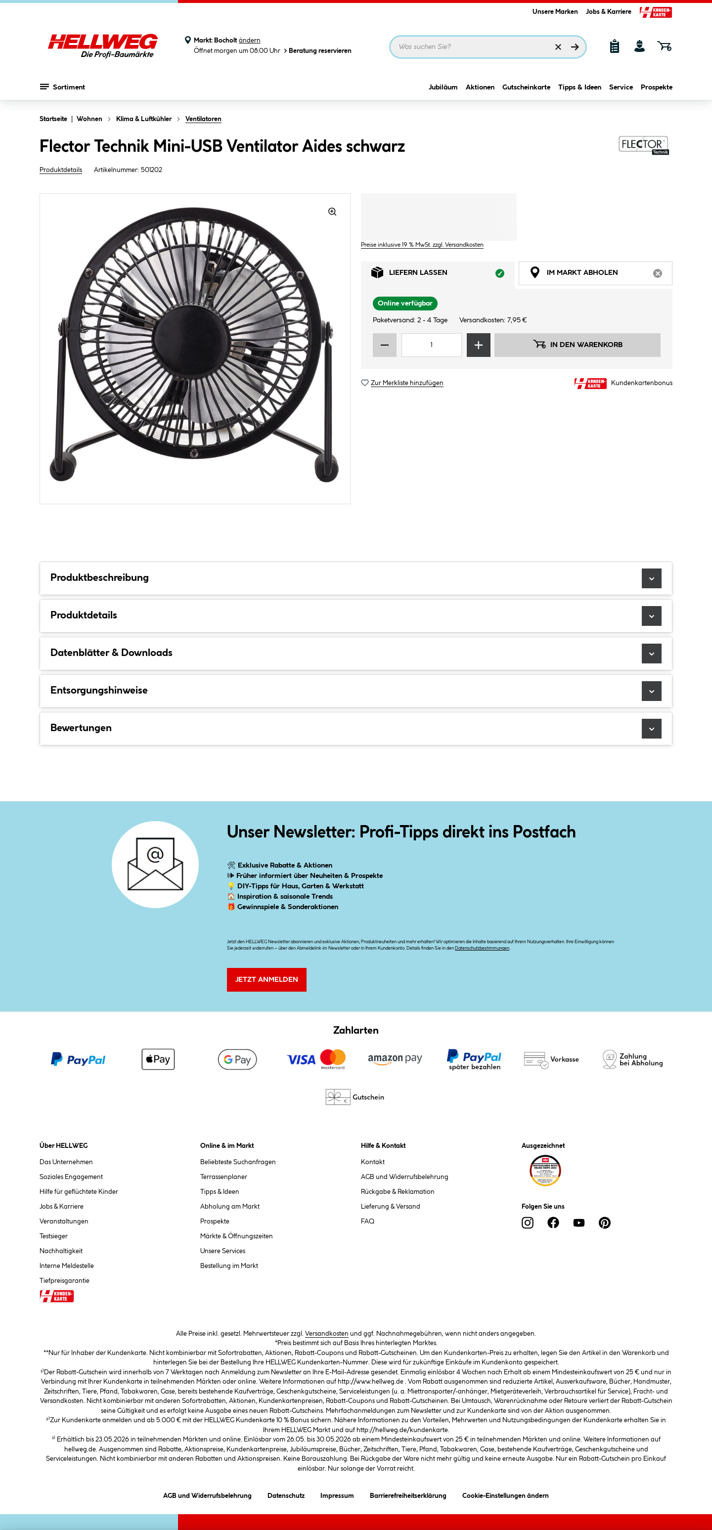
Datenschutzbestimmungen (482, 948)
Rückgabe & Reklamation (398, 1192)
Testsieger (54, 1236)
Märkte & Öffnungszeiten (236, 1236)
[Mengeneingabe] (431, 345)
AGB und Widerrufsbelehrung (404, 1177)
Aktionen (480, 87)
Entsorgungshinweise (356, 691)
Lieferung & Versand (390, 1207)
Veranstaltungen (64, 1221)
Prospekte (656, 87)
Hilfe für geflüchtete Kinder (79, 1192)
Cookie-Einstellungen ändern (505, 1494)
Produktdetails (61, 170)
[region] (195, 348)
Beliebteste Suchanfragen (238, 1162)
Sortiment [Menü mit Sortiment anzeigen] (62, 86)
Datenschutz (286, 1494)
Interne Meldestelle (67, 1266)
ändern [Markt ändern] (250, 41)
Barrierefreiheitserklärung (408, 1494)
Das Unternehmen (66, 1162)
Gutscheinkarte (526, 87)
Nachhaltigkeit (61, 1251)
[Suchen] (575, 47)
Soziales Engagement (71, 1177)
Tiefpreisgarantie (64, 1281)
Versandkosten (327, 1334)
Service (621, 87)
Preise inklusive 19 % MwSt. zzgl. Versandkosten (422, 245)
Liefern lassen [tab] (443, 275)
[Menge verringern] (385, 345)
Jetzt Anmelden (266, 979)
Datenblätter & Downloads (356, 653)
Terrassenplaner (223, 1177)
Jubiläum (443, 87)
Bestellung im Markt (229, 1266)
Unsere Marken (555, 12)
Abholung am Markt (230, 1207)
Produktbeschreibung (356, 578)
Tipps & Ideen (579, 87)
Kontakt (373, 1162)
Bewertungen (356, 729)
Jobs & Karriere (608, 12)
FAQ (367, 1221)
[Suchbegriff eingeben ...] (488, 47)
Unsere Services (222, 1251)
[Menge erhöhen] (478, 345)
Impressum (337, 1494)
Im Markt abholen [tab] (600, 275)
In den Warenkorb (578, 344)
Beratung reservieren (317, 50)
